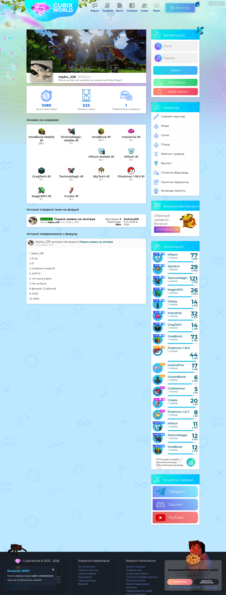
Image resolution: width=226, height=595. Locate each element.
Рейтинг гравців (168, 154)
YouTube (169, 518)
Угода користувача (137, 573)
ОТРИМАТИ (167, 229)
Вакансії (83, 584)
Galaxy (172, 301)
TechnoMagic (178, 278)
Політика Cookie (135, 580)
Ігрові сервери (87, 573)
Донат (119, 9)
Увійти (175, 70)
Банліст (162, 163)
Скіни (161, 135)
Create (172, 400)
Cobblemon (176, 388)
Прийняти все (180, 582)
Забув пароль (172, 91)
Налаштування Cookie (139, 591)
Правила (107, 9)
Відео (156, 9)
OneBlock (175, 336)
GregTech (175, 324)
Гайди (144, 9)
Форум (94, 9)
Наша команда (87, 580)
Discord (169, 505)
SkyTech (174, 266)
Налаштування (175, 587)
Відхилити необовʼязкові (206, 582)
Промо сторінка (135, 566)
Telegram (170, 492)
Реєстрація (171, 82)
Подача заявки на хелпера (74, 219)
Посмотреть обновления (18, 586)
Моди (161, 126)
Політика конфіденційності (142, 577)
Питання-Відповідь (170, 173)
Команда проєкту (169, 191)
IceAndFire (176, 365)
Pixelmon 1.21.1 (178, 412)
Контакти (131, 587)
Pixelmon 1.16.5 (179, 348)
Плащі (161, 144)
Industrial (175, 313)
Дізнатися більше (192, 587)
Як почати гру (86, 566)
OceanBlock (177, 377)
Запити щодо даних (137, 584)
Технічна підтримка (171, 182)
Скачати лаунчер (169, 116)
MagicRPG (175, 289)
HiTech (173, 254)
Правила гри (133, 570)
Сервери (132, 9)
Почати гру (180, 6)
